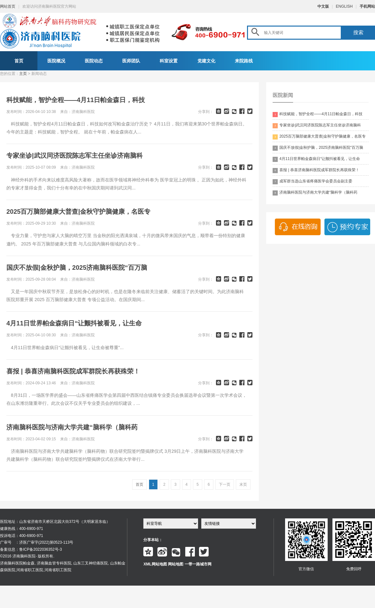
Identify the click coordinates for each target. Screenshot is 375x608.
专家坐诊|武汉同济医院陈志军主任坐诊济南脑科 (317, 125)
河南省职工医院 (29, 570)
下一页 (224, 484)
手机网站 (367, 6)
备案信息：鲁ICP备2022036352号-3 (31, 549)
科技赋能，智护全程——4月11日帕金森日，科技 (318, 114)
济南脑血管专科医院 (54, 563)
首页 (18, 60)
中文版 (323, 6)
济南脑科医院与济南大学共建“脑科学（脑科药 (315, 193)
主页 (23, 73)
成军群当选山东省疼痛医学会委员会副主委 (312, 181)
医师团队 (131, 60)
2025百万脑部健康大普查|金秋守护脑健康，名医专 (319, 137)
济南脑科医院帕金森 (17, 563)
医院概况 (56, 60)
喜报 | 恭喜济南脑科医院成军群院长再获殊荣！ (316, 170)
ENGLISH (344, 6)
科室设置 (169, 60)
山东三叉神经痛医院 (90, 563)
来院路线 (244, 60)
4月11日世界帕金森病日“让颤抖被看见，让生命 (316, 159)
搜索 (358, 32)
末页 (243, 484)
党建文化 (206, 60)
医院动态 (94, 60)
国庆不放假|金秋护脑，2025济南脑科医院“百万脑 (318, 148)
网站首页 (7, 6)
